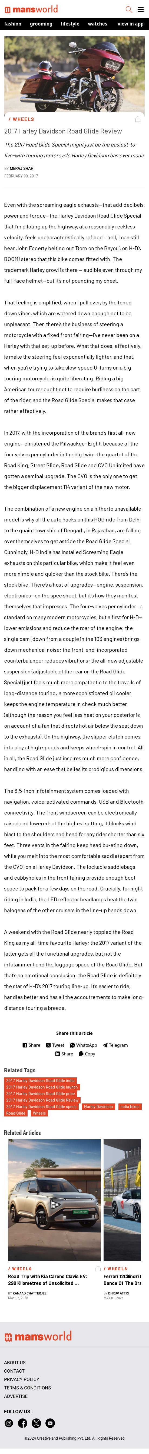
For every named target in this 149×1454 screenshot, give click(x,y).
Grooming (41, 24)
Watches (97, 24)
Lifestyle (70, 24)
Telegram (115, 1045)
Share (31, 1045)
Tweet (55, 1045)
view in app (131, 24)
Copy (86, 1054)
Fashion (12, 24)
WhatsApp (83, 1045)
